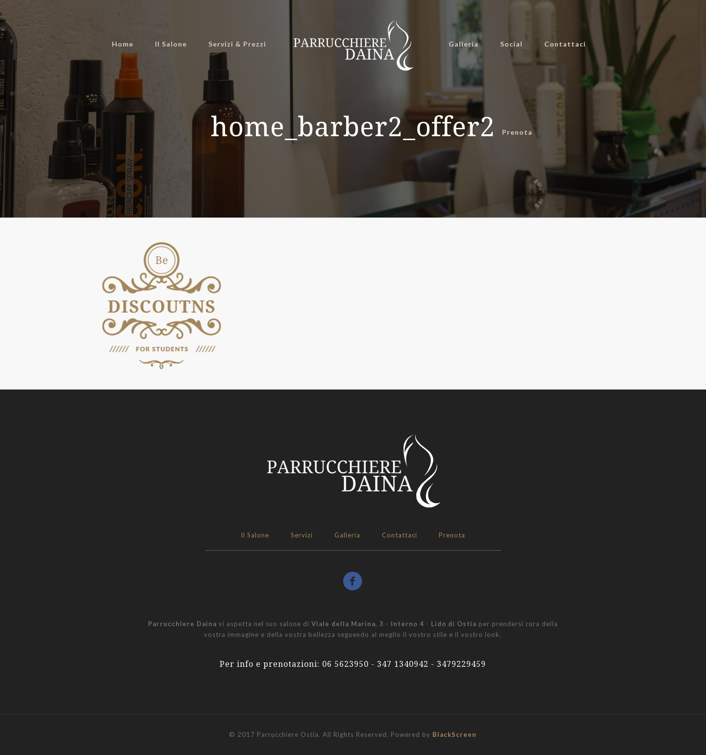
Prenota (452, 535)
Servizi (302, 535)
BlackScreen (454, 734)
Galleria (347, 535)
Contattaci (399, 535)
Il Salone (255, 535)
